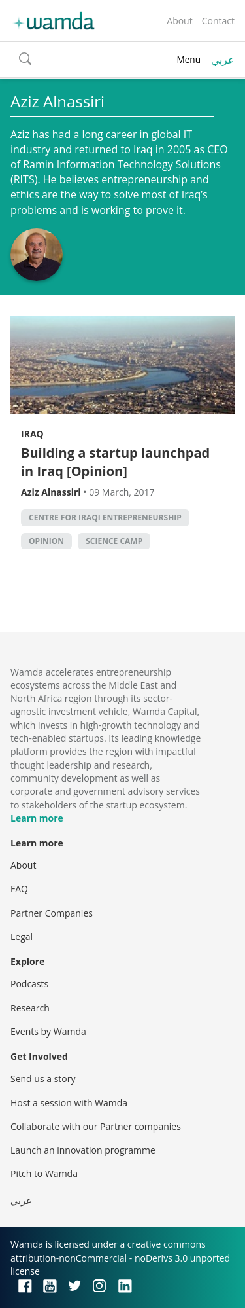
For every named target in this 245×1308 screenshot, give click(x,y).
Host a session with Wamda (68, 1103)
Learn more (36, 818)
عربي (223, 59)
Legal (21, 936)
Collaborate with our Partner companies (95, 1126)
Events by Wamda (48, 1031)
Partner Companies (51, 913)
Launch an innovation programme (82, 1150)
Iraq (32, 433)
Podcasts (29, 983)
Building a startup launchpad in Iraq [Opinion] (115, 462)
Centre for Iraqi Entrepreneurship (105, 517)
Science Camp (114, 541)
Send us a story (42, 1078)
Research (30, 1008)
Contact (218, 20)
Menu (188, 59)
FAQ (19, 888)
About (179, 20)
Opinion (46, 541)
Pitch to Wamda (44, 1173)
